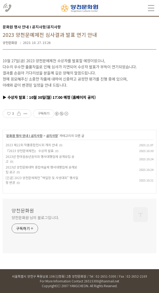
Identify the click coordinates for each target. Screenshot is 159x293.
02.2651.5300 (7, 8)
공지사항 (52, 135)
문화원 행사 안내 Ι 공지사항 (24, 135)
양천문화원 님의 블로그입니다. (35, 217)
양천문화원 (23, 210)
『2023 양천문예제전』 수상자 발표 (30, 150)
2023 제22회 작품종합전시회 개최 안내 (32, 145)
